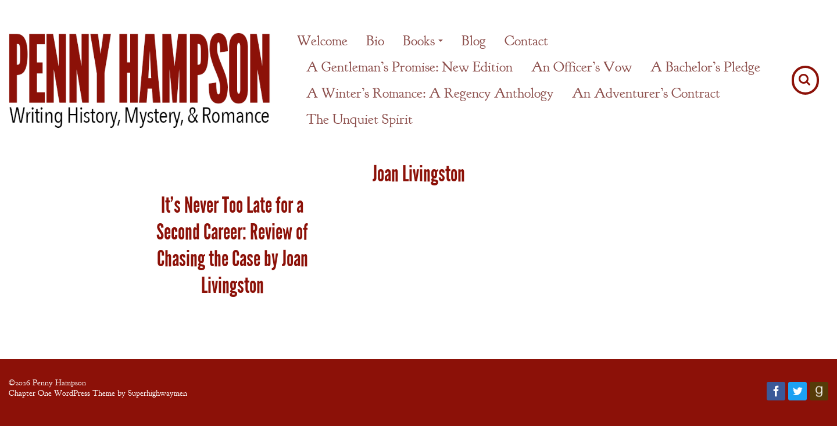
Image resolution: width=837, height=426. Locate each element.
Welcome (322, 40)
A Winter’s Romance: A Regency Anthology (429, 93)
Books (419, 40)
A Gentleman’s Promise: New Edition (409, 67)
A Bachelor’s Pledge (705, 67)
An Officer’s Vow (581, 67)
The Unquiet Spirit (359, 119)
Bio (375, 40)
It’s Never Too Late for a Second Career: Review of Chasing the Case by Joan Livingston (232, 245)
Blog (474, 40)
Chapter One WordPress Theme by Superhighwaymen (98, 393)
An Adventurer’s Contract (646, 93)
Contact (526, 40)
